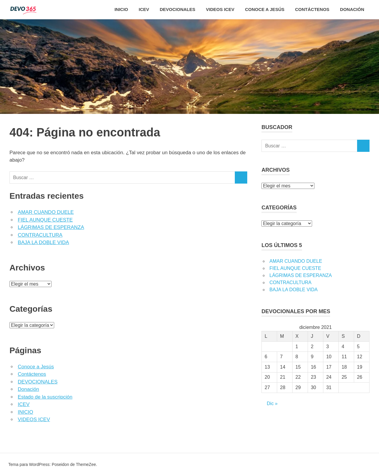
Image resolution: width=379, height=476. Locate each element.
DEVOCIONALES (177, 9)
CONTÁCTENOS (312, 9)
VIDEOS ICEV (220, 9)
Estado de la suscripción (45, 397)
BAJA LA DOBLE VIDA (43, 242)
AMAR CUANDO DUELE (46, 212)
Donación (352, 9)
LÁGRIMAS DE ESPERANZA (51, 227)
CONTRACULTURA (40, 235)
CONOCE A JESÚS (264, 9)
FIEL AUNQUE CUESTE (45, 220)
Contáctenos (32, 374)
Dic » (272, 403)
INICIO (121, 9)
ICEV (144, 9)
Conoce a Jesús (36, 367)
